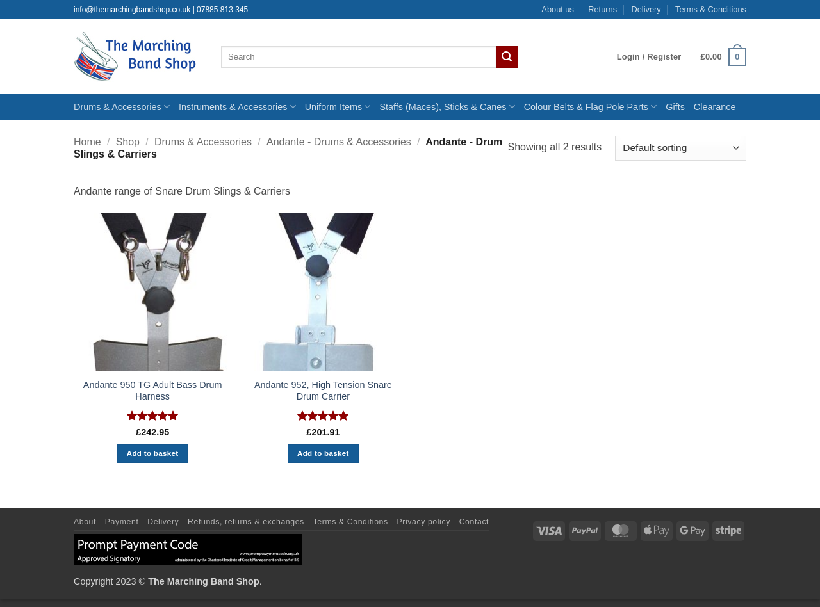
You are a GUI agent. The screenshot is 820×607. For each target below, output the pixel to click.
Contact (474, 521)
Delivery (645, 9)
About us (557, 9)
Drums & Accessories (122, 107)
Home (87, 141)
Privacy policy (423, 521)
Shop (128, 141)
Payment (122, 521)
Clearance (715, 107)
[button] (649, 57)
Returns (602, 9)
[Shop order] (680, 148)
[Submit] (507, 57)
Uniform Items (338, 107)
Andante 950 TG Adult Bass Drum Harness (152, 391)
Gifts (675, 107)
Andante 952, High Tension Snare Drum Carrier (323, 391)
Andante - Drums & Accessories (338, 141)
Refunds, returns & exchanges (246, 521)
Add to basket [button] (153, 453)
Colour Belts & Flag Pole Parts (590, 107)
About (85, 521)
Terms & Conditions (710, 9)
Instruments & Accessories (237, 107)
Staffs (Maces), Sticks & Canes (446, 107)
